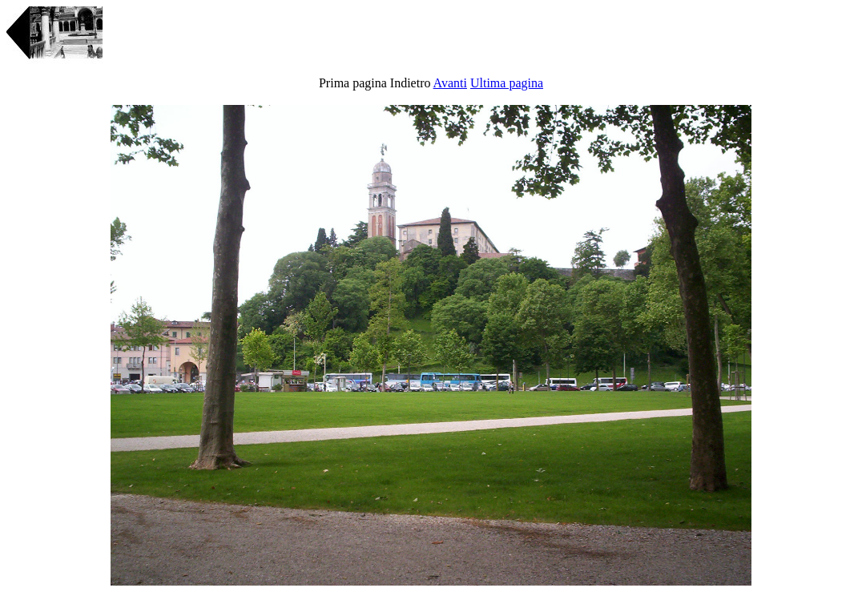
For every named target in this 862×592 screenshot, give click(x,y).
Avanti (450, 83)
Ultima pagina (506, 83)
